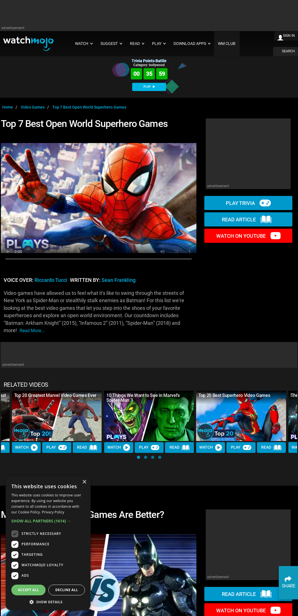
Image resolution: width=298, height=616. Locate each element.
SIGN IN (289, 36)
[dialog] (48, 543)
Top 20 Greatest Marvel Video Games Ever (55, 395)
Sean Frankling (119, 280)
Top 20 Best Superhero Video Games (234, 395)
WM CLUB (226, 43)
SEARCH (288, 51)
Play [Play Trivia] (57, 447)
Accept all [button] (28, 589)
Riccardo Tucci (51, 280)
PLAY (149, 86)
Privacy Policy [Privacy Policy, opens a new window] (53, 512)
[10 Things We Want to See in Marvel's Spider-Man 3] (149, 416)
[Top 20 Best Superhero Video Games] (241, 416)
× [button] (84, 482)
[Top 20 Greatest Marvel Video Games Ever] (57, 416)
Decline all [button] (66, 589)
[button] (138, 457)
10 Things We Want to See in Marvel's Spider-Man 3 (142, 398)
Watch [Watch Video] (26, 447)
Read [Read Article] (87, 447)
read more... (32, 330)
